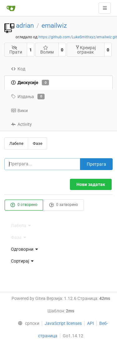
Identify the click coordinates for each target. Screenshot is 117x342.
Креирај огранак (85, 50)
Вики (19, 110)
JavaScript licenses (63, 323)
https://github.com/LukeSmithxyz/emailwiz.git (77, 37)
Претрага (96, 164)
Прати (15, 50)
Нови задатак (90, 184)
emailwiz (54, 25)
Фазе (37, 143)
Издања (28, 96)
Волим (47, 50)
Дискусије (30, 82)
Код (18, 68)
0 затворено (63, 204)
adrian (25, 25)
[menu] (58, 249)
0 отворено (23, 204)
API (90, 323)
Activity (21, 124)
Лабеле (16, 143)
